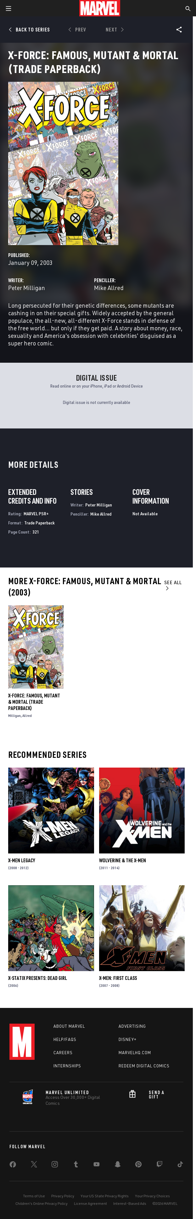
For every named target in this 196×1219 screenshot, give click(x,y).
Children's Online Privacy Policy (41, 1203)
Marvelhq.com (135, 1052)
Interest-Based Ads (129, 1203)
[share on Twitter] (34, 1165)
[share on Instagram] (55, 1165)
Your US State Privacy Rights (105, 1196)
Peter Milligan (26, 287)
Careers (63, 1052)
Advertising (132, 1026)
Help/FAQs (64, 1039)
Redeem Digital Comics (144, 1065)
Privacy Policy (62, 1196)
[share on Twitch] (159, 1165)
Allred (27, 715)
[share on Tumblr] (76, 1165)
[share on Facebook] (12, 1166)
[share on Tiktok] (180, 1165)
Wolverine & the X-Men (122, 860)
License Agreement (90, 1203)
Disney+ (128, 1039)
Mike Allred (109, 287)
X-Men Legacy (21, 860)
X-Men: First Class (118, 978)
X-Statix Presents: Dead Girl (37, 978)
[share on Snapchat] (118, 1165)
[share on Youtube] (96, 1165)
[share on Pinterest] (138, 1165)
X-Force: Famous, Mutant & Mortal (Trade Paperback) (34, 701)
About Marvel (69, 1026)
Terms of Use (34, 1196)
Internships (67, 1065)
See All (173, 585)
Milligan (14, 715)
